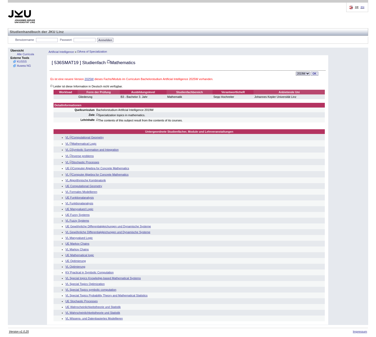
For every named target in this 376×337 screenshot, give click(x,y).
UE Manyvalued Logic (79, 209)
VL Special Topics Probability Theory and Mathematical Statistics (106, 295)
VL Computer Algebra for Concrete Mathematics (96, 174)
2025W (89, 79)
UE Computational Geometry (83, 186)
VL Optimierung (75, 266)
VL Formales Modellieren (81, 191)
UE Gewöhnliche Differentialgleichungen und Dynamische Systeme (108, 226)
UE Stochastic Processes (81, 301)
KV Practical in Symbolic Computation (89, 272)
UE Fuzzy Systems (77, 214)
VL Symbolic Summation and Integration (92, 149)
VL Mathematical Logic (80, 143)
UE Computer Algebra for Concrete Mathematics (97, 168)
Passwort (66, 39)
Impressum (360, 331)
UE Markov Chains (77, 243)
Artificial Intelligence (61, 51)
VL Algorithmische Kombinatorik (85, 180)
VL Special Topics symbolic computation (90, 289)
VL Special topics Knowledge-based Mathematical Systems (103, 278)
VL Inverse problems (79, 156)
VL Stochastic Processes (82, 162)
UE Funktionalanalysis (79, 197)
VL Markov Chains (77, 249)
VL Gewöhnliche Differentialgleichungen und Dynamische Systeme (107, 232)
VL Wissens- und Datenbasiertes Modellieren (94, 318)
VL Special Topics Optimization (84, 283)
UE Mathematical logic (79, 255)
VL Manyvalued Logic (79, 237)
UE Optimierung (75, 260)
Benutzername (24, 39)
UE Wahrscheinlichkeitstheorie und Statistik (93, 306)
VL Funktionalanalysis (79, 203)
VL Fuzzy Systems (77, 220)
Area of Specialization (92, 51)
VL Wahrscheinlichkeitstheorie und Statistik (92, 312)
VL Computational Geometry (84, 137)
